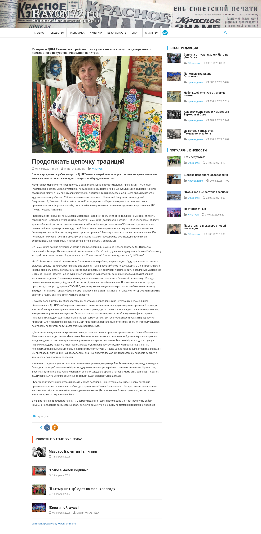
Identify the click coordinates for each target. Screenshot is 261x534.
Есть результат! (194, 157)
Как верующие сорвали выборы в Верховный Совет (206, 113)
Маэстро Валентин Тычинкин (73, 451)
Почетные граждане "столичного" (197, 75)
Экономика (77, 32)
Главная (39, 32)
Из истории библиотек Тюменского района (199, 132)
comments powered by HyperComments (54, 523)
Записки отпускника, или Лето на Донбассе (206, 56)
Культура (96, 32)
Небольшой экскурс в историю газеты (204, 94)
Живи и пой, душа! (64, 507)
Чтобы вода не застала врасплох (206, 192)
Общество (57, 32)
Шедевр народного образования (206, 175)
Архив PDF (151, 32)
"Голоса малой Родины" (68, 470)
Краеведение (196, 82)
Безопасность (117, 32)
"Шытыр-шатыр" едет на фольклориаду (82, 489)
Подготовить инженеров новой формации (205, 227)
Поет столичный (195, 208)
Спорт (136, 32)
